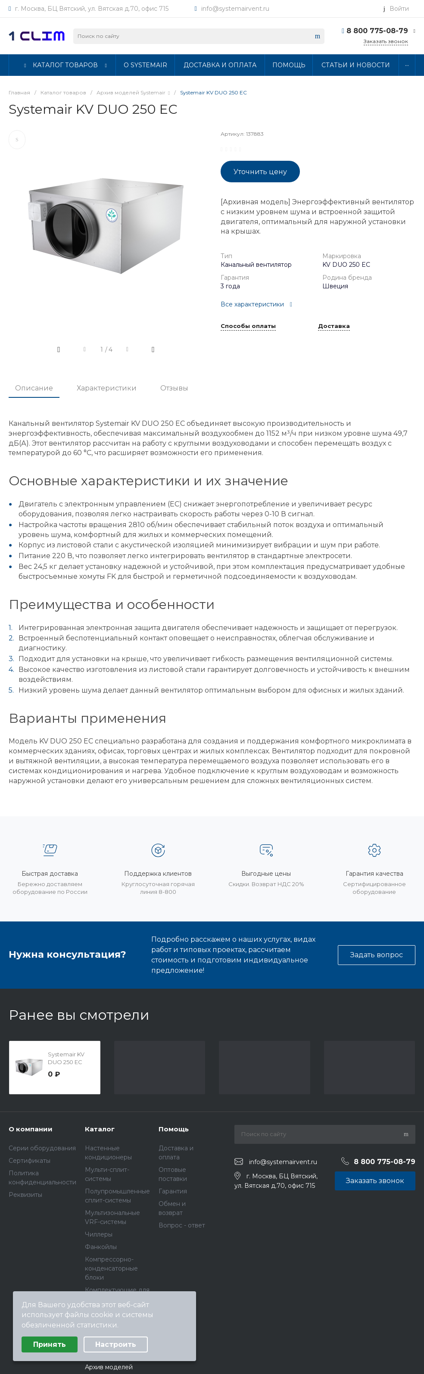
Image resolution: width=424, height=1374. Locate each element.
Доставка (334, 326)
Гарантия (173, 1191)
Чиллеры (98, 1234)
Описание (34, 388)
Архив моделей (109, 1367)
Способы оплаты (248, 326)
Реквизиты (25, 1195)
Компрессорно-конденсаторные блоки (111, 1268)
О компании (31, 1129)
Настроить (115, 1344)
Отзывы (174, 388)
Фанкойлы (101, 1247)
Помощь (174, 1129)
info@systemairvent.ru (235, 8)
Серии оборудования (42, 1148)
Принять (49, 1344)
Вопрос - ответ (182, 1225)
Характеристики (107, 388)
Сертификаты (29, 1161)
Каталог (100, 1129)
